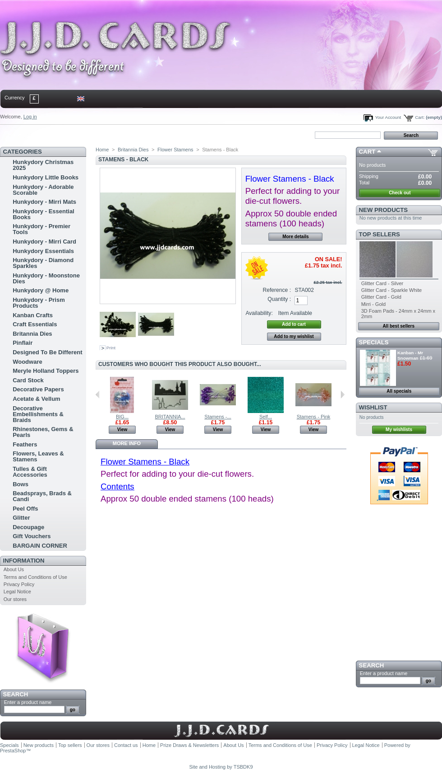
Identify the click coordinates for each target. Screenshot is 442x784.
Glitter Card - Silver (382, 283)
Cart (367, 151)
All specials (399, 391)
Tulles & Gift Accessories (30, 471)
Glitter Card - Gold (381, 297)
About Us (14, 569)
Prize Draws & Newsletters (189, 745)
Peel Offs (25, 508)
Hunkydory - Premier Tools (41, 229)
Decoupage (28, 527)
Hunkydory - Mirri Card (44, 241)
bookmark (104, 134)
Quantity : (279, 299)
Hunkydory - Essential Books (43, 214)
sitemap (74, 134)
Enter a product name (28, 702)
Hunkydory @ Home (41, 290)
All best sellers (398, 326)
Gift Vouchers (32, 536)
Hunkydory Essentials (43, 251)
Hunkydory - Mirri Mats (44, 201)
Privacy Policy (19, 584)
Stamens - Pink (314, 416)
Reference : (277, 290)
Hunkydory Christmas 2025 (43, 165)
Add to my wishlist (293, 336)
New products (383, 210)
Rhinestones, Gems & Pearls (43, 432)
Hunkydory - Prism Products (39, 302)
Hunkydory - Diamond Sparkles (43, 263)
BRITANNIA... (170, 416)
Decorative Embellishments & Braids (38, 414)
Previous (98, 394)
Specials (374, 342)
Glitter (21, 517)
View (122, 429)
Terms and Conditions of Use (35, 577)
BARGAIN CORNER (40, 545)
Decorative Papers (38, 389)
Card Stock (28, 380)
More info (127, 443)
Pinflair (22, 342)
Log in (30, 116)
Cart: (419, 117)
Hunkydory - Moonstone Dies (46, 278)
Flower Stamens (175, 149)
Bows (20, 484)
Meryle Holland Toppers (45, 370)
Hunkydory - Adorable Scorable (43, 189)
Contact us (126, 745)
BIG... (122, 416)
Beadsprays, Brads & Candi (42, 496)
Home (14, 134)
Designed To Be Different (47, 352)
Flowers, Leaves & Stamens (38, 456)
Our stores (15, 599)
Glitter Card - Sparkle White (391, 290)
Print (110, 347)
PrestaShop (13, 750)
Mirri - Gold (373, 304)
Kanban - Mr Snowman (410, 355)
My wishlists (399, 429)
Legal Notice (17, 591)
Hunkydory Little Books (45, 177)
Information (24, 560)
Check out (399, 192)
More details (295, 236)
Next (343, 394)
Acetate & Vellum (36, 398)
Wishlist (373, 407)
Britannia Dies (32, 333)
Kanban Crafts (33, 315)
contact (44, 134)
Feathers (25, 444)
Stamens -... (217, 416)
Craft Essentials (35, 324)
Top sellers (379, 234)
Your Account (388, 117)
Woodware (27, 361)
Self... (265, 416)
